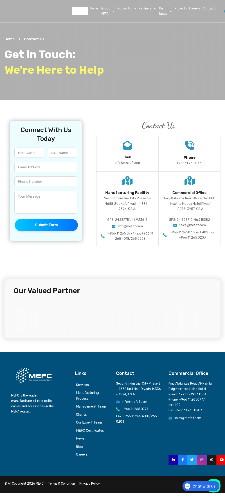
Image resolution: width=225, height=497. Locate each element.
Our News (163, 11)
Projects (181, 8)
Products (124, 8)
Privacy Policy (89, 484)
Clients (81, 415)
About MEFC (105, 11)
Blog (79, 447)
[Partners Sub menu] (155, 8)
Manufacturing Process (87, 396)
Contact (209, 8)
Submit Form (46, 225)
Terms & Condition (61, 484)
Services (82, 385)
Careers (194, 8)
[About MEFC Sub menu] (113, 11)
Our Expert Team (89, 422)
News (80, 438)
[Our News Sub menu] (170, 11)
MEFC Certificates (90, 431)
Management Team (91, 406)
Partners (145, 8)
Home (94, 8)
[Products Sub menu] (134, 8)
